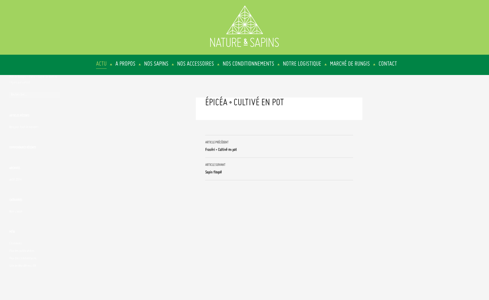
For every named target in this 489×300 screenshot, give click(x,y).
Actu (101, 64)
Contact (388, 64)
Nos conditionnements (248, 64)
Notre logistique (302, 64)
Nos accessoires (195, 64)
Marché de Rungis (350, 64)
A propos (125, 64)
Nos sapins (156, 64)
